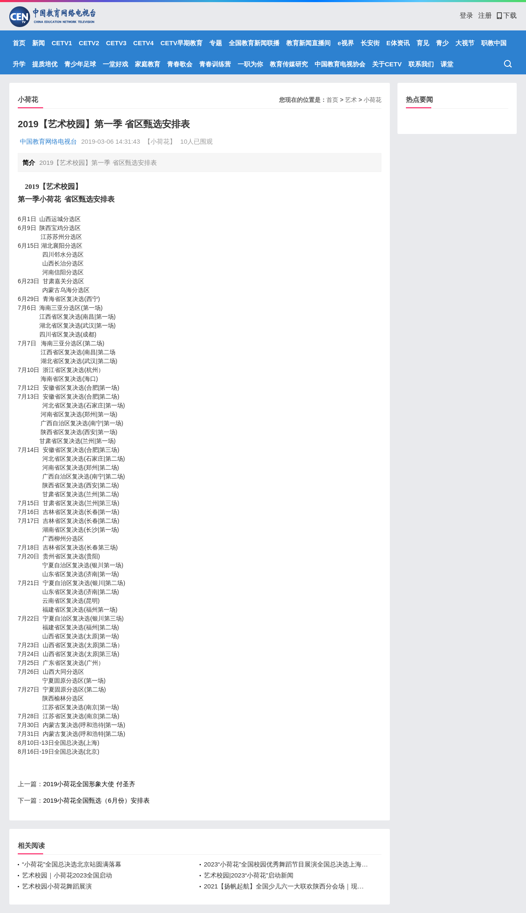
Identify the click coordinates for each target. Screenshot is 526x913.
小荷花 (372, 99)
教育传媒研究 (289, 64)
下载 (507, 15)
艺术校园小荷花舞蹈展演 (57, 886)
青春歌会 (179, 64)
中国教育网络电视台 (48, 141)
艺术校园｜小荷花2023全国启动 (67, 875)
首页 (19, 42)
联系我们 (421, 64)
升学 (19, 64)
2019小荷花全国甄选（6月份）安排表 (96, 800)
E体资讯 (398, 42)
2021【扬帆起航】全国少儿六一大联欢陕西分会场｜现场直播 (286, 886)
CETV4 (143, 42)
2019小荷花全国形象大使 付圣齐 (89, 783)
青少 (442, 42)
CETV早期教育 (181, 42)
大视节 (464, 42)
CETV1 (62, 42)
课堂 (447, 64)
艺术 (351, 99)
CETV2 (89, 42)
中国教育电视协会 (340, 64)
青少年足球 (80, 64)
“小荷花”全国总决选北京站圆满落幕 (71, 864)
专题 (215, 42)
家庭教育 (147, 64)
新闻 (38, 42)
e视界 (345, 42)
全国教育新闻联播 (254, 42)
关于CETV (387, 64)
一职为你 (250, 64)
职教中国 (494, 42)
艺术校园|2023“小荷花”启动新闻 (248, 875)
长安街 (370, 42)
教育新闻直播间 (308, 42)
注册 (485, 15)
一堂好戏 (115, 64)
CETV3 (116, 42)
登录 (466, 15)
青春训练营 (215, 64)
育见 (422, 42)
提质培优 (45, 64)
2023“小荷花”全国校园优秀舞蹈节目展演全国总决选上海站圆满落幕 (286, 864)
